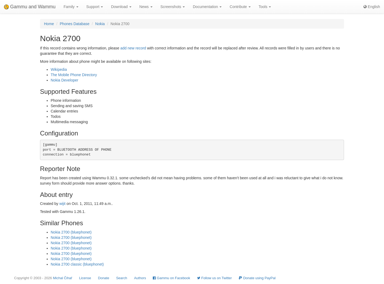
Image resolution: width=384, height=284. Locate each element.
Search (121, 278)
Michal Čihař (62, 278)
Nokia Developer (64, 80)
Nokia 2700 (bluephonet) (71, 232)
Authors (140, 278)
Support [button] (94, 7)
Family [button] (70, 7)
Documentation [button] (207, 7)
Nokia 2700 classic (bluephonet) (77, 264)
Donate (103, 278)
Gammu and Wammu (29, 6)
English (371, 7)
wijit (62, 203)
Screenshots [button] (173, 7)
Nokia (100, 24)
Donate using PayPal (257, 278)
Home (49, 24)
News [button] (146, 7)
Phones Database (74, 24)
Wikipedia (59, 69)
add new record (133, 48)
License (85, 278)
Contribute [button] (240, 7)
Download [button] (121, 7)
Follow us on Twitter (214, 278)
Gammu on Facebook (171, 278)
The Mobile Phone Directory (74, 75)
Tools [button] (265, 7)
